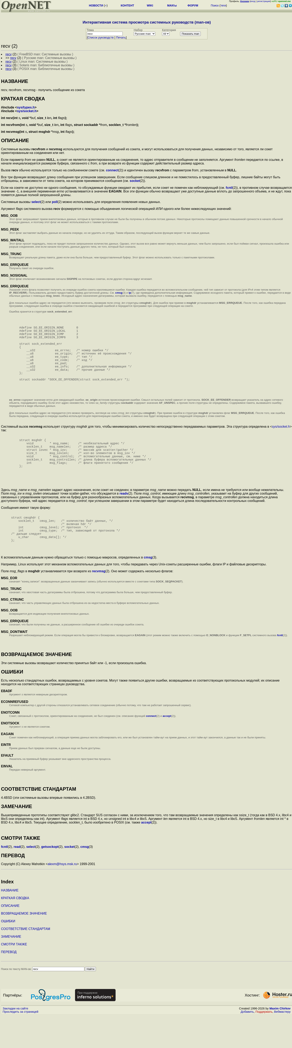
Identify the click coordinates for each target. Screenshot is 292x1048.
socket (135, 181)
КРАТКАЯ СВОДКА (15, 930)
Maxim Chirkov (280, 1041)
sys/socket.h (26, 111)
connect (112, 170)
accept (167, 748)
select (36, 202)
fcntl (229, 187)
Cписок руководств (101, 37)
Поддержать (264, 1044)
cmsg (118, 292)
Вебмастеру (282, 1044)
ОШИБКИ (8, 953)
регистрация (263, 1)
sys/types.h (26, 107)
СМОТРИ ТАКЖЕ (14, 976)
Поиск (215, 5)
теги (223, 5)
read (17, 879)
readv (123, 518)
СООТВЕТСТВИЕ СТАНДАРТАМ (25, 961)
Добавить (247, 1044)
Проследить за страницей (20, 1044)
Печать (121, 37)
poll (55, 202)
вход (252, 1)
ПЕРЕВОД (9, 984)
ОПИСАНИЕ (10, 938)
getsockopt (49, 879)
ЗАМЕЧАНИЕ (11, 969)
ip (130, 292)
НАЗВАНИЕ (9, 923)
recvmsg (98, 603)
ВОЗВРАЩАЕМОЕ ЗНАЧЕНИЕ (24, 946)
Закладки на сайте (15, 1041)
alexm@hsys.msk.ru (62, 896)
